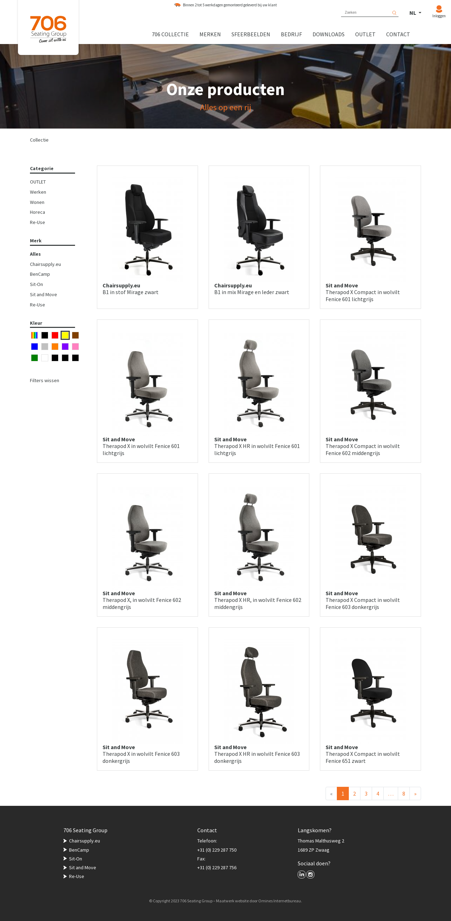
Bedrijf (291, 34)
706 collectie (170, 34)
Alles (35, 254)
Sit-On (36, 284)
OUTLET (38, 182)
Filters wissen (44, 380)
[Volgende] (415, 793)
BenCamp (40, 274)
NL (413, 12)
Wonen (37, 202)
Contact (398, 34)
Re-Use (37, 222)
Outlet (365, 34)
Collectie (39, 140)
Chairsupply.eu (45, 264)
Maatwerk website (232, 900)
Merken (210, 34)
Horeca (37, 212)
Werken (38, 192)
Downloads (329, 34)
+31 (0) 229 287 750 (216, 850)
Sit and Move (43, 294)
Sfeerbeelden (250, 34)
